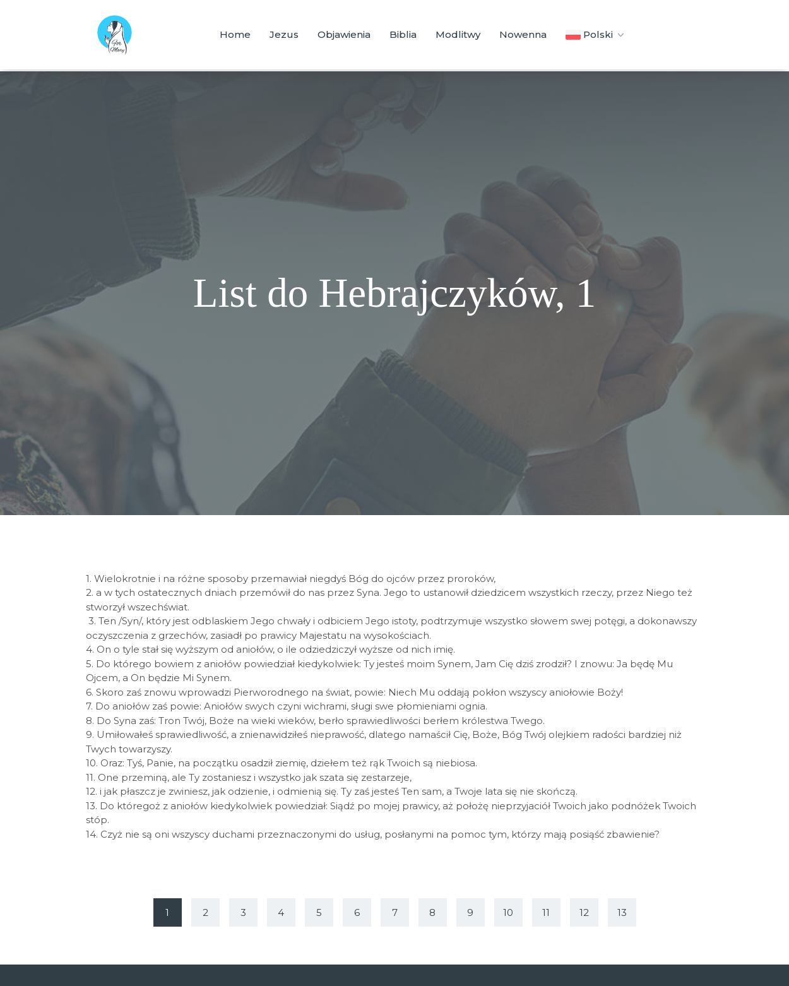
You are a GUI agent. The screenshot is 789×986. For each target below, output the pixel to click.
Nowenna (523, 34)
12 (584, 912)
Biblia (403, 34)
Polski (596, 34)
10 (508, 912)
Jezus (284, 34)
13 (622, 912)
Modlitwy (458, 34)
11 (546, 912)
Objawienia (344, 34)
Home (235, 34)
